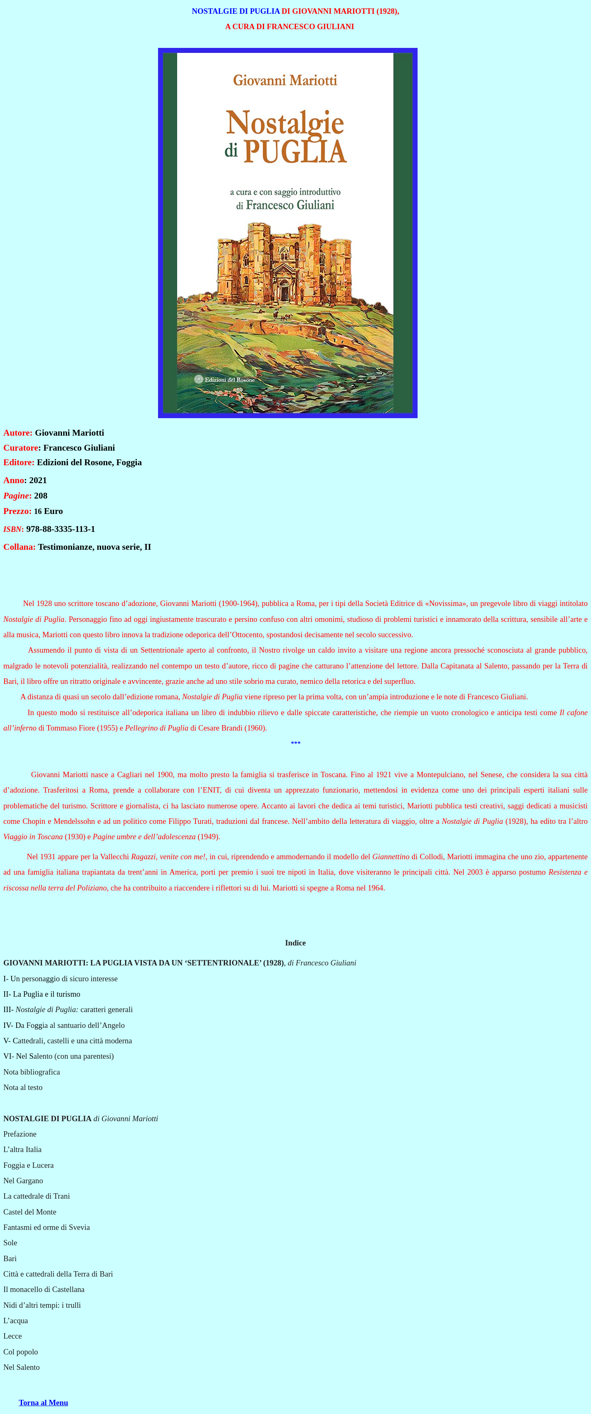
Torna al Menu (43, 1402)
